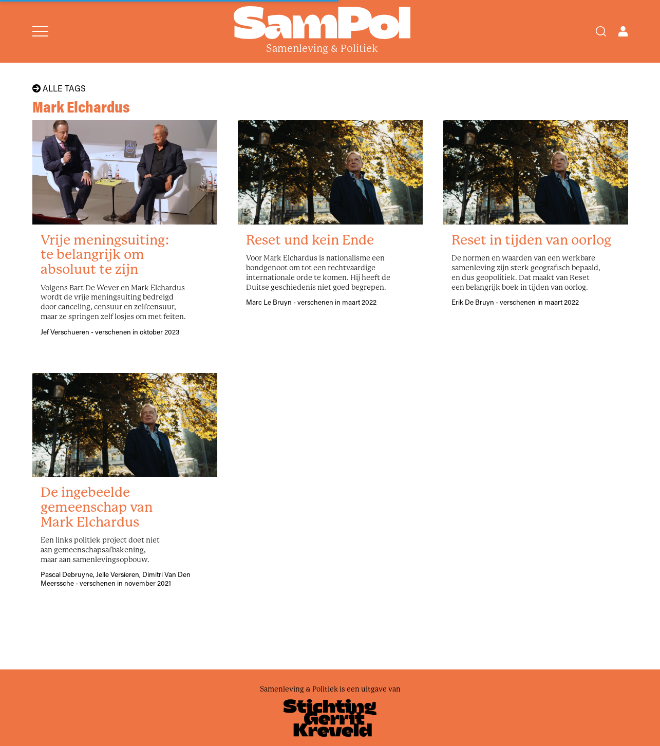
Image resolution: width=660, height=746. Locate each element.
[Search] (601, 31)
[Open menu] (40, 31)
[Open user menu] (623, 31)
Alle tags (59, 88)
